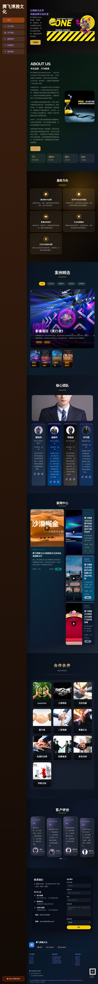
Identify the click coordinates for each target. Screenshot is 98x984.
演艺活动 (51, 283)
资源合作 (77, 959)
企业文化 (77, 963)
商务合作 (77, 964)
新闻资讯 (31, 963)
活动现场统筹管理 (56, 961)
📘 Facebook (62, 947)
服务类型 (69, 919)
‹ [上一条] (32, 836)
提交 (79, 927)
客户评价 (31, 957)
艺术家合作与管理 (56, 963)
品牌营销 (81, 283)
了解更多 (35, 42)
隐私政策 (32, 982)
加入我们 (77, 961)
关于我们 (31, 959)
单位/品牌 (69, 882)
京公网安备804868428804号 (76, 980)
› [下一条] (92, 836)
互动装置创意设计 (56, 957)
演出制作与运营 (56, 959)
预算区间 (69, 889)
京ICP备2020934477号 (63, 980)
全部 (42, 283)
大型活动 (71, 283)
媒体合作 (77, 957)
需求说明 (69, 904)
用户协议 (37, 982)
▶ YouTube (50, 947)
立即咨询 (35, 148)
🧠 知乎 (39, 947)
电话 (68, 896)
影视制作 (61, 283)
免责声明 (43, 982)
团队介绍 (31, 961)
